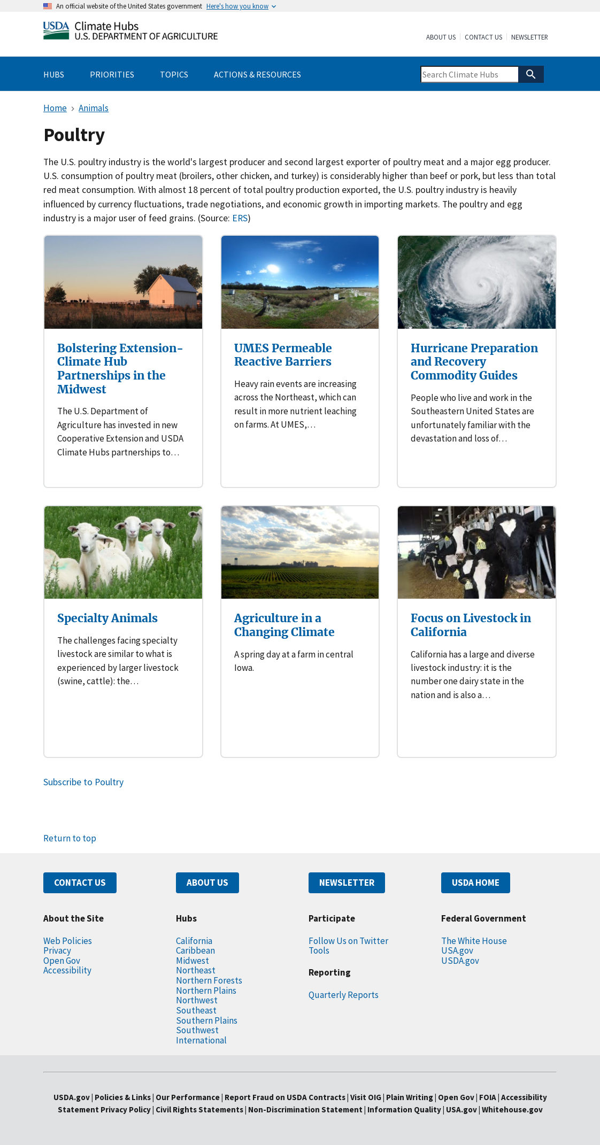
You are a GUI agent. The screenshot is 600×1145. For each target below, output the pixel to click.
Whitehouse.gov (512, 1109)
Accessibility (67, 970)
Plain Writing (410, 1097)
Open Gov (61, 960)
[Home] (130, 32)
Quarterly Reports (344, 995)
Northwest (197, 1000)
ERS (240, 218)
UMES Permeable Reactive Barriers (283, 355)
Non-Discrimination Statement (305, 1109)
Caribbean (195, 950)
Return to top (69, 838)
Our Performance (188, 1097)
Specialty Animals (107, 618)
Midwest (192, 960)
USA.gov (457, 950)
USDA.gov (460, 960)
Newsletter (529, 37)
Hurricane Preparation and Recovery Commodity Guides (474, 362)
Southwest (197, 1030)
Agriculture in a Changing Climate (284, 625)
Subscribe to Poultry (83, 782)
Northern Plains (206, 990)
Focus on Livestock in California (471, 625)
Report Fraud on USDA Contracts (285, 1097)
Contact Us (483, 37)
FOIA (487, 1097)
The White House (474, 941)
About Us (441, 37)
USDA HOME (475, 882)
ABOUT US (207, 882)
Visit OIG (365, 1097)
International (201, 1040)
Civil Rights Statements (200, 1109)
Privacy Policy (126, 1109)
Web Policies (67, 941)
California (194, 941)
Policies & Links (123, 1097)
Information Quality (404, 1109)
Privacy (57, 950)
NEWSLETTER (346, 882)
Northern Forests (209, 980)
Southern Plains (206, 1020)
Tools (319, 950)
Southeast (196, 1010)
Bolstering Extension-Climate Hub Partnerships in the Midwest (120, 369)
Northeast (196, 970)
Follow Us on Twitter (348, 941)
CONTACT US (80, 882)
